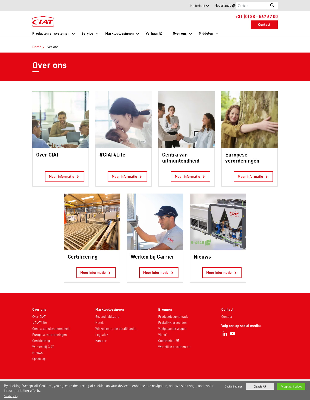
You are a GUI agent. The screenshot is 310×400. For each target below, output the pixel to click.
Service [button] (87, 33)
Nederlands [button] (226, 6)
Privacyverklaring (129, 380)
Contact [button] (264, 24)
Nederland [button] (197, 5)
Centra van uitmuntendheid (51, 324)
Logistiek (101, 330)
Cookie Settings (233, 386)
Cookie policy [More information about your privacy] (11, 396)
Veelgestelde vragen (172, 324)
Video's (163, 330)
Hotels (99, 318)
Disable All (260, 386)
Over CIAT (39, 312)
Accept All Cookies (291, 386)
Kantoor (101, 336)
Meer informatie (64, 172)
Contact (226, 312)
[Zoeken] (251, 5)
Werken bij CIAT (43, 342)
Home (36, 42)
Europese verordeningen (49, 330)
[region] (155, 390)
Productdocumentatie (173, 312)
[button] (34, 6)
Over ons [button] (180, 33)
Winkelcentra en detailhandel (115, 324)
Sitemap (187, 380)
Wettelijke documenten (174, 342)
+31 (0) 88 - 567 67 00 (257, 16)
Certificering (41, 336)
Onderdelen (169, 336)
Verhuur (154, 34)
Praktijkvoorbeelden (172, 318)
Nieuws (37, 348)
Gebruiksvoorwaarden (161, 380)
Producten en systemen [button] (51, 33)
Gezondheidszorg (107, 312)
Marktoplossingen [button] (119, 33)
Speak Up (39, 354)
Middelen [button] (206, 33)
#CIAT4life (39, 318)
